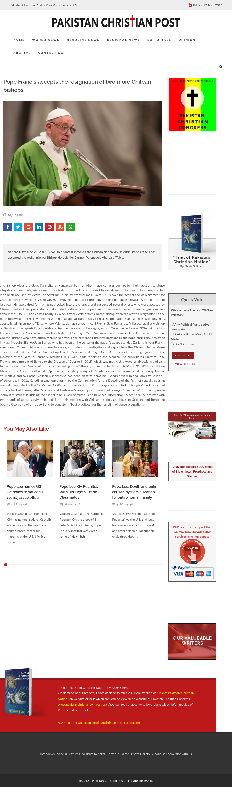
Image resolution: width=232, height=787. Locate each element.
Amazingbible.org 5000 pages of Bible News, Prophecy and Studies (192, 471)
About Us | (160, 754)
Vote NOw (183, 355)
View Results (185, 363)
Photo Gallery (140, 754)
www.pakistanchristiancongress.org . (83, 704)
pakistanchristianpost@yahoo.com (117, 722)
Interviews (48, 754)
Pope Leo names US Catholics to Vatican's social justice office (25, 492)
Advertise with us (180, 754)
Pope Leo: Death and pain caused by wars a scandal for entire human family (134, 492)
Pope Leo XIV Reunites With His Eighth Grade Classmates (79, 492)
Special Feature (68, 754)
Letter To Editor (118, 754)
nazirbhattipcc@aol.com (75, 722)
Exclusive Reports (93, 754)
